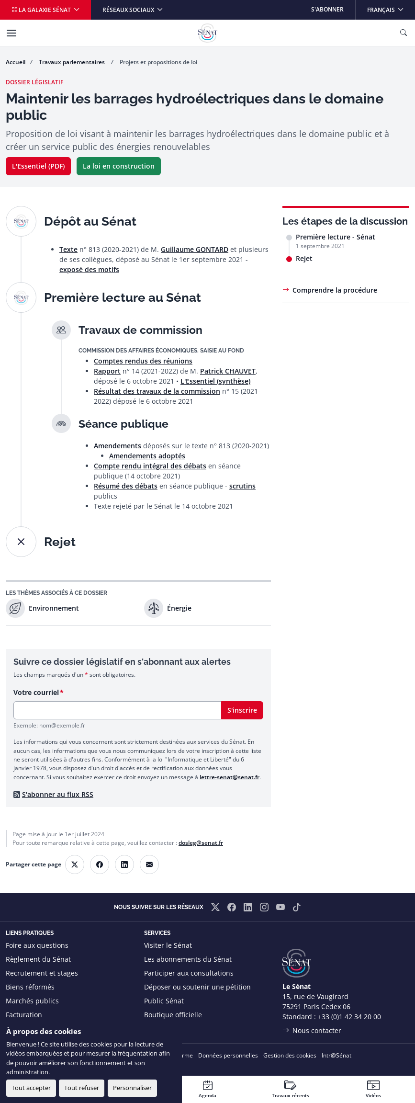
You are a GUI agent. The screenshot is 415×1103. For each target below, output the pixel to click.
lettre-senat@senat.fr (229, 777)
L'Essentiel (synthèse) (215, 381)
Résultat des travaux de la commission (157, 391)
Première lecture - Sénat (335, 236)
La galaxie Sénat (41, 10)
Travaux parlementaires (72, 62)
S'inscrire (242, 710)
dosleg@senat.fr (201, 843)
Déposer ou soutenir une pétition (197, 986)
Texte (68, 249)
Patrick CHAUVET (228, 370)
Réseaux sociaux (129, 10)
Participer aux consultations (189, 973)
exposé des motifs (89, 269)
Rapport (107, 370)
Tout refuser (81, 1087)
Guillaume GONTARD (194, 249)
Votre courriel (36, 692)
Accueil (15, 62)
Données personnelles (228, 1055)
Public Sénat (164, 1000)
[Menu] (11, 33)
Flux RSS (157, 1028)
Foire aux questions (37, 945)
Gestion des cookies (289, 1055)
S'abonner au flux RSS (57, 794)
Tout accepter (31, 1087)
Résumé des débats (125, 485)
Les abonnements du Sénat (188, 959)
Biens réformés (30, 986)
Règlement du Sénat (38, 959)
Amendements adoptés (147, 455)
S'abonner (327, 9)
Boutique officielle (173, 1014)
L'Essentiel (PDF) (38, 166)
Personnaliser (132, 1087)
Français (391, 7)
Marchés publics (32, 1000)
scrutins (242, 485)
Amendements (117, 445)
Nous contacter (316, 1030)
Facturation (24, 1014)
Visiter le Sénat (168, 945)
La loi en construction (119, 166)
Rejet (304, 258)
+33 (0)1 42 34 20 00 (349, 1016)
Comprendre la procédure (334, 290)
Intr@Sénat (336, 1055)
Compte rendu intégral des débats (150, 465)
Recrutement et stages (42, 973)
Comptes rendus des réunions (143, 360)
